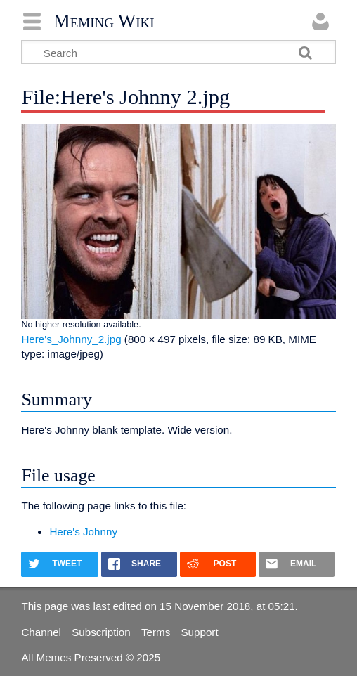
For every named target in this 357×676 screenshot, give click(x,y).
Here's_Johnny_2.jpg (71, 339)
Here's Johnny (83, 532)
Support (199, 632)
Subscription (101, 632)
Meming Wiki (104, 21)
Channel (41, 632)
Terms (155, 632)
